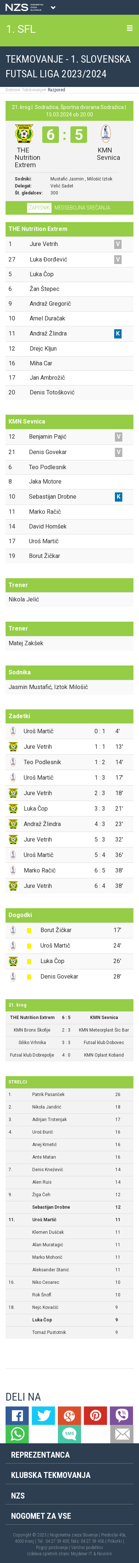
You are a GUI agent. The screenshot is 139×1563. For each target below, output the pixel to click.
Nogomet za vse (41, 1516)
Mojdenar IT (81, 1553)
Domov (12, 89)
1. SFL (21, 28)
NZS (18, 1495)
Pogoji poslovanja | (53, 1547)
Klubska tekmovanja (50, 1475)
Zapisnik (39, 207)
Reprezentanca (40, 1455)
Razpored (56, 89)
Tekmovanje (32, 89)
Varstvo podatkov (87, 1547)
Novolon (104, 1553)
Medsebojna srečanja (82, 207)
